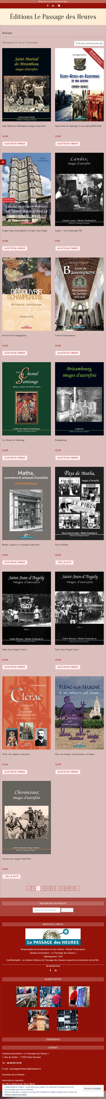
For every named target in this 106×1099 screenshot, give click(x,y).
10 (67, 888)
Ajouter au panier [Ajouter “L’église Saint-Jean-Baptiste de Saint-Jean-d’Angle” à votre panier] (14, 248)
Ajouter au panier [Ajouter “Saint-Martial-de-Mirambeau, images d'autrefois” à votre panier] (14, 143)
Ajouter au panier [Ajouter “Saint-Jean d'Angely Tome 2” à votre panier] (14, 667)
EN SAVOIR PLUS (53, 966)
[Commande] (89, 43)
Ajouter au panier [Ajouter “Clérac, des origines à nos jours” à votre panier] (14, 772)
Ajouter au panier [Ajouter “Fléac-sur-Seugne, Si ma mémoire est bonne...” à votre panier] (67, 772)
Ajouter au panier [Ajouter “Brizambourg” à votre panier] (67, 457)
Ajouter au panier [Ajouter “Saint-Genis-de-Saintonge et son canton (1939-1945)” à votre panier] (67, 143)
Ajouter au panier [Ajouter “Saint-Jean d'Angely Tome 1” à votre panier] (67, 667)
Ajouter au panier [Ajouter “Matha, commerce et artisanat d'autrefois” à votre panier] (14, 562)
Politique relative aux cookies (15, 1095)
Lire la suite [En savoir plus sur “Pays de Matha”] (64, 562)
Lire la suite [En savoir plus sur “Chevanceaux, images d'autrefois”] (11, 876)
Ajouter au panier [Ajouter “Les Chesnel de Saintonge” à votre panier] (14, 457)
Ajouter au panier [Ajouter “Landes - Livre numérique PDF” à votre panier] (67, 248)
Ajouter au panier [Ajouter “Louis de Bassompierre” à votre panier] (67, 353)
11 (72, 888)
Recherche (67, 910)
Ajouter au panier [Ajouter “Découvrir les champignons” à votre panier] (14, 353)
